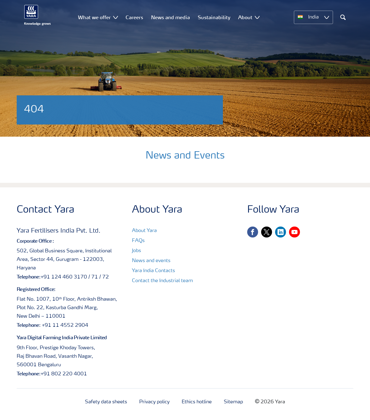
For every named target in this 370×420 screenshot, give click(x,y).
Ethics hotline (197, 402)
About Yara (144, 230)
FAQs (138, 240)
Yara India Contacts (153, 270)
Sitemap (233, 402)
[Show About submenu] (257, 17)
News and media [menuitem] (170, 17)
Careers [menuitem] (134, 17)
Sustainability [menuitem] (214, 17)
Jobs (136, 250)
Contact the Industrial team (162, 280)
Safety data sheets (106, 402)
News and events (151, 260)
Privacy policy (154, 402)
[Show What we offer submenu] (115, 17)
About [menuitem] (245, 17)
